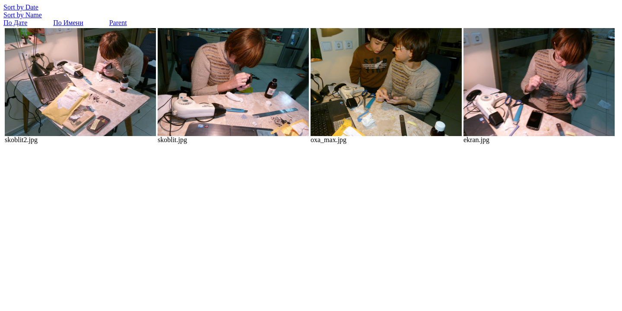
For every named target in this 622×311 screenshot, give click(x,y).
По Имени (68, 22)
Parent (118, 22)
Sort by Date (20, 7)
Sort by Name (22, 15)
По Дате (15, 22)
